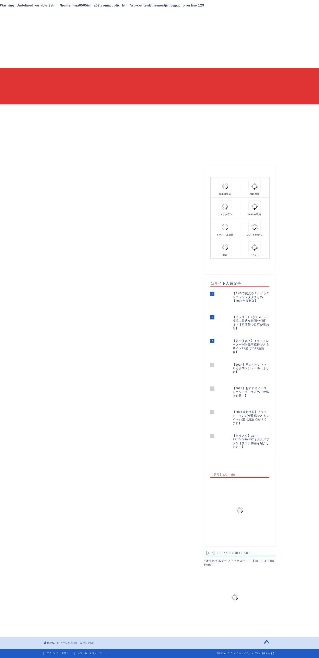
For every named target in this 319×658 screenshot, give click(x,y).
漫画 (63, 375)
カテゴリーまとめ (172, 109)
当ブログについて (137, 109)
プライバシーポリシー (59, 653)
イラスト (67, 353)
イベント (67, 348)
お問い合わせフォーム (90, 653)
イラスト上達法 (72, 358)
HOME (110, 109)
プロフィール (203, 109)
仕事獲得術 (68, 369)
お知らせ (67, 342)
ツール (65, 364)
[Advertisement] (159, 37)
